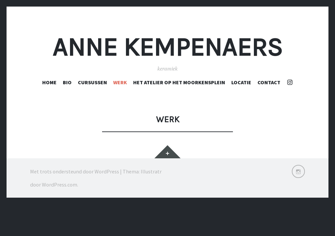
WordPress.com (59, 184)
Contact (268, 82)
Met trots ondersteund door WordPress (74, 171)
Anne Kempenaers (167, 47)
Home (49, 82)
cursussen (92, 82)
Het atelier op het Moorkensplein (179, 82)
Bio (67, 82)
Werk (120, 82)
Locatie (241, 82)
